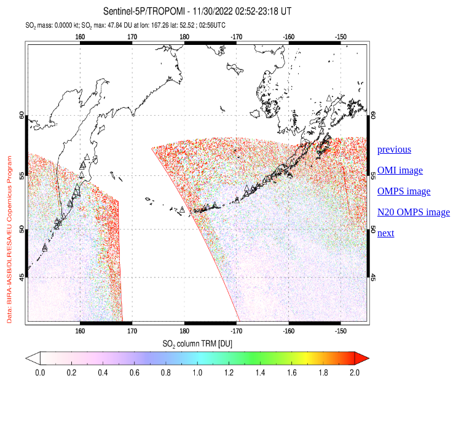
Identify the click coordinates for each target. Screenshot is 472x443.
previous (394, 149)
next (386, 233)
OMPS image (404, 191)
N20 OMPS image (413, 212)
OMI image (400, 170)
